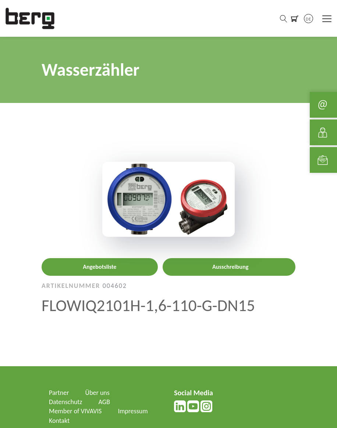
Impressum (133, 411)
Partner (59, 393)
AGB (104, 402)
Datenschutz (65, 402)
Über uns (97, 393)
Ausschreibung (230, 266)
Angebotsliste (99, 266)
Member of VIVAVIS (75, 411)
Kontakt (59, 421)
